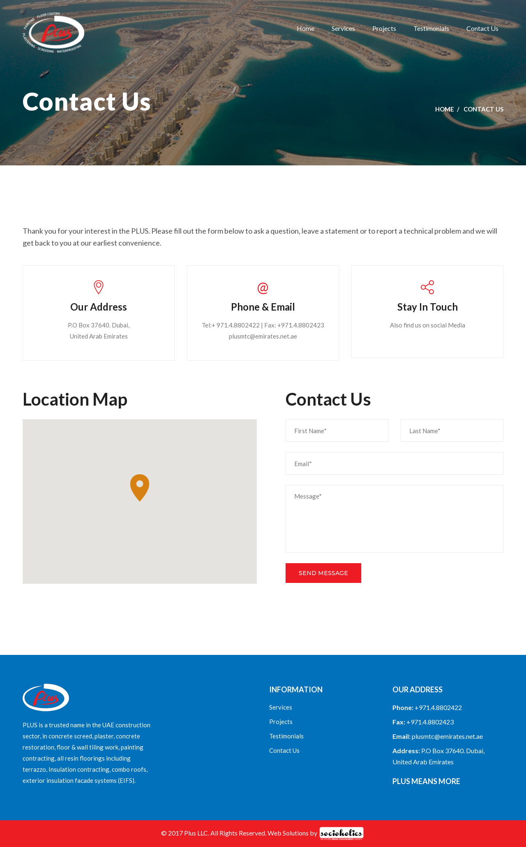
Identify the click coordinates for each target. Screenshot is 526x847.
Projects (384, 28)
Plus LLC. (196, 832)
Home (305, 28)
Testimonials (431, 28)
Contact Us (482, 28)
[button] (139, 487)
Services (343, 28)
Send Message (323, 573)
